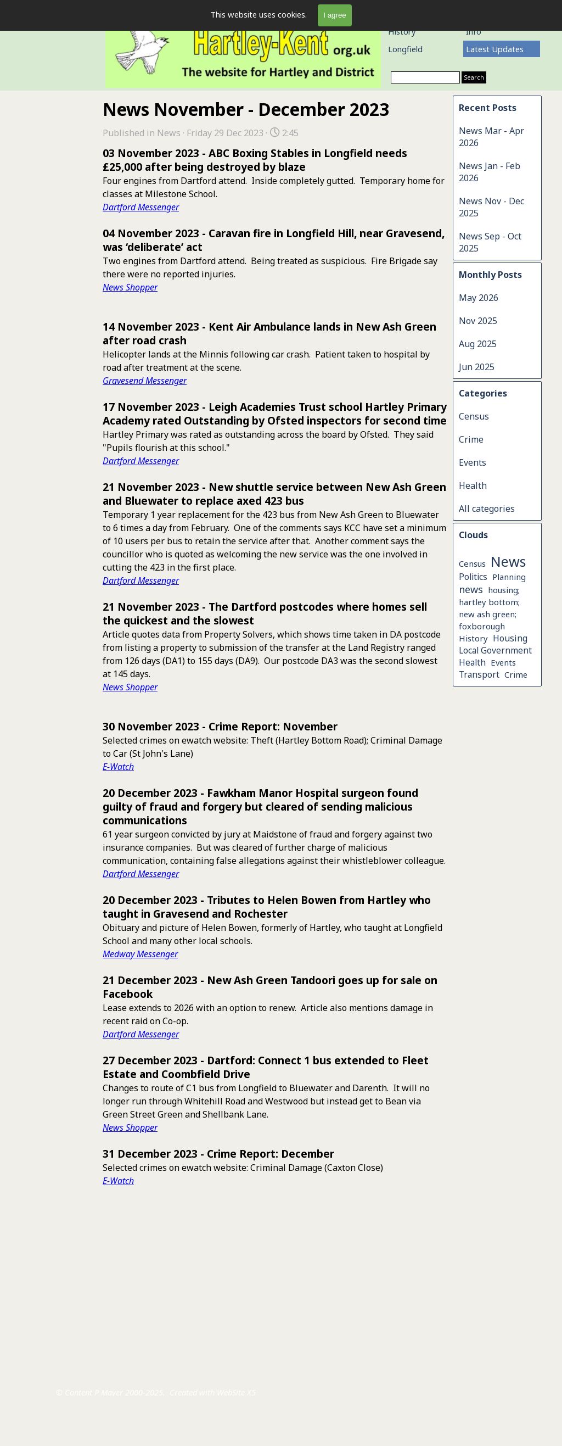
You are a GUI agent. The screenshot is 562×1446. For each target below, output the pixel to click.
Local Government (495, 650)
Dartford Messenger (141, 207)
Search (474, 77)
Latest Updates (495, 48)
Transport (479, 674)
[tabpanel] (175, 1293)
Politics (473, 577)
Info (473, 31)
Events (472, 462)
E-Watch (118, 767)
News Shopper (130, 287)
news (471, 589)
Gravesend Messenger (145, 381)
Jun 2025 (476, 367)
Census (474, 416)
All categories (487, 509)
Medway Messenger (140, 954)
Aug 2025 (478, 344)
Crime (471, 439)
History (401, 31)
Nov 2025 (478, 321)
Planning (509, 576)
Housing (510, 638)
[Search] (425, 77)
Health (473, 485)
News (508, 561)
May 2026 (478, 298)
